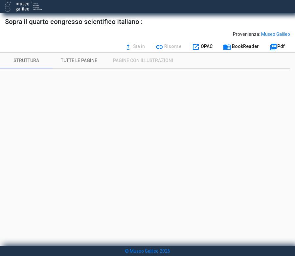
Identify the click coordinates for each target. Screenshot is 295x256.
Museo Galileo (275, 34)
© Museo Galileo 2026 (147, 251)
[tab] (26, 60)
